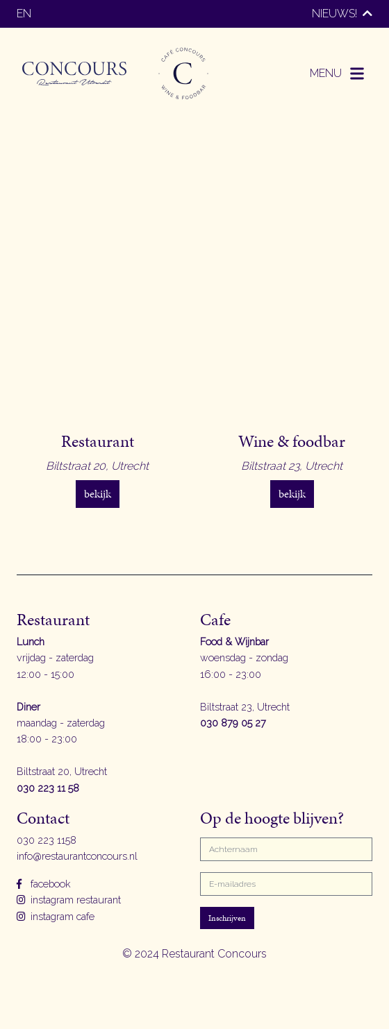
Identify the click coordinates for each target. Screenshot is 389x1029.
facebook (44, 884)
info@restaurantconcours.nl (77, 856)
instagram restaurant (69, 899)
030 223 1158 (46, 840)
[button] (338, 73)
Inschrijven (227, 918)
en (24, 13)
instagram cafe (55, 916)
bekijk (97, 494)
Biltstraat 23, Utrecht (245, 707)
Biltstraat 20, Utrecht (62, 771)
